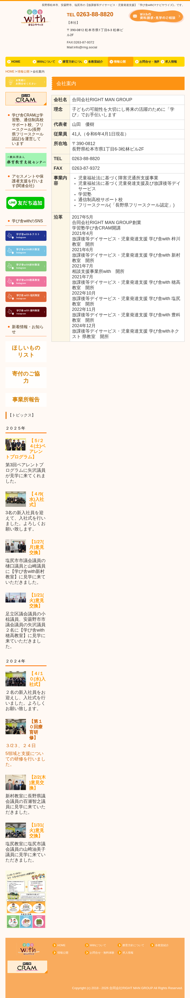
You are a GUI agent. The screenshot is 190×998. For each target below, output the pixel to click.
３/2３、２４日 (20, 745)
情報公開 (120, 61)
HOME (15, 61)
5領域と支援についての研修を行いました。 (25, 759)
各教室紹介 (95, 61)
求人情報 (171, 61)
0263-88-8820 (94, 14)
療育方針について (72, 61)
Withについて (46, 61)
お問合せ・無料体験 (149, 61)
